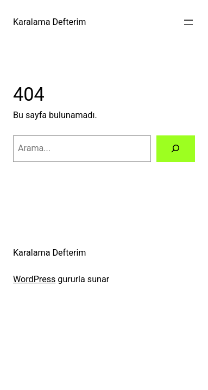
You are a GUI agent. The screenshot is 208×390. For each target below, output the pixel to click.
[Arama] (175, 148)
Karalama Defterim (49, 22)
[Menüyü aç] (188, 22)
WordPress (34, 279)
